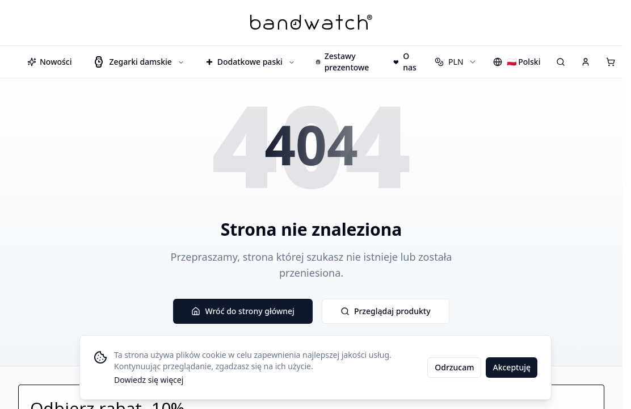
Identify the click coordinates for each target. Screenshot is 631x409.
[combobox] (455, 62)
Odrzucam (454, 367)
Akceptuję (512, 367)
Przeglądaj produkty (385, 311)
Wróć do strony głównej (242, 311)
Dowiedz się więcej (148, 379)
